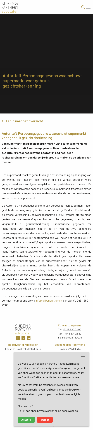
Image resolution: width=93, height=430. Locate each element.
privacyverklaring (47, 410)
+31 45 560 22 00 (72, 329)
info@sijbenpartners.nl (49, 300)
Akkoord (26, 419)
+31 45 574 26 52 (72, 333)
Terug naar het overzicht (24, 121)
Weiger (45, 419)
